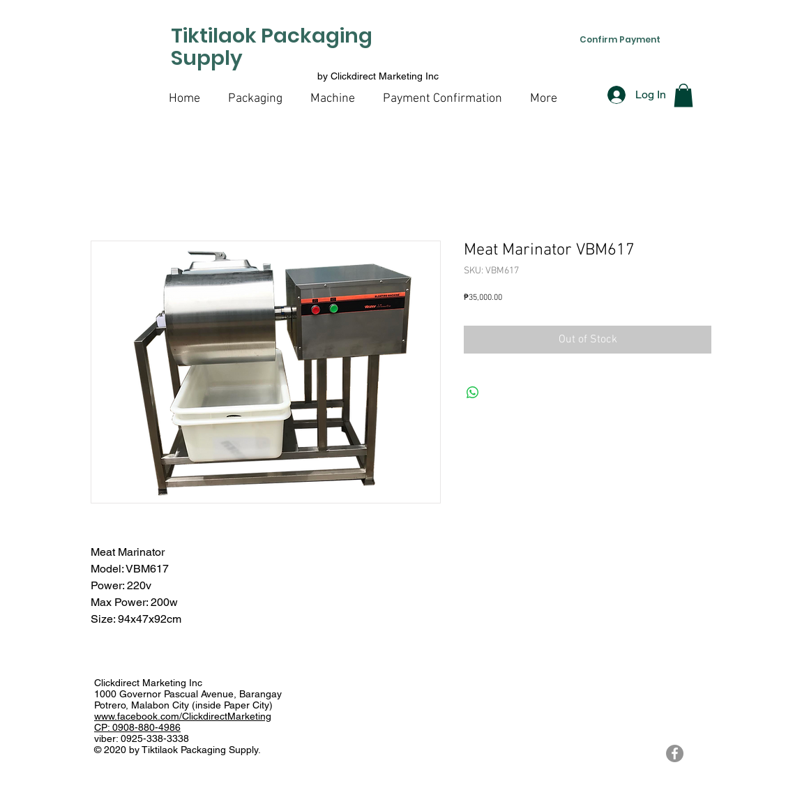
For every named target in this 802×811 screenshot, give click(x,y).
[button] (683, 95)
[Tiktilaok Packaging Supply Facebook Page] (674, 753)
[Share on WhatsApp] (472, 392)
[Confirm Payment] (620, 39)
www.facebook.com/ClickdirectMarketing (182, 716)
